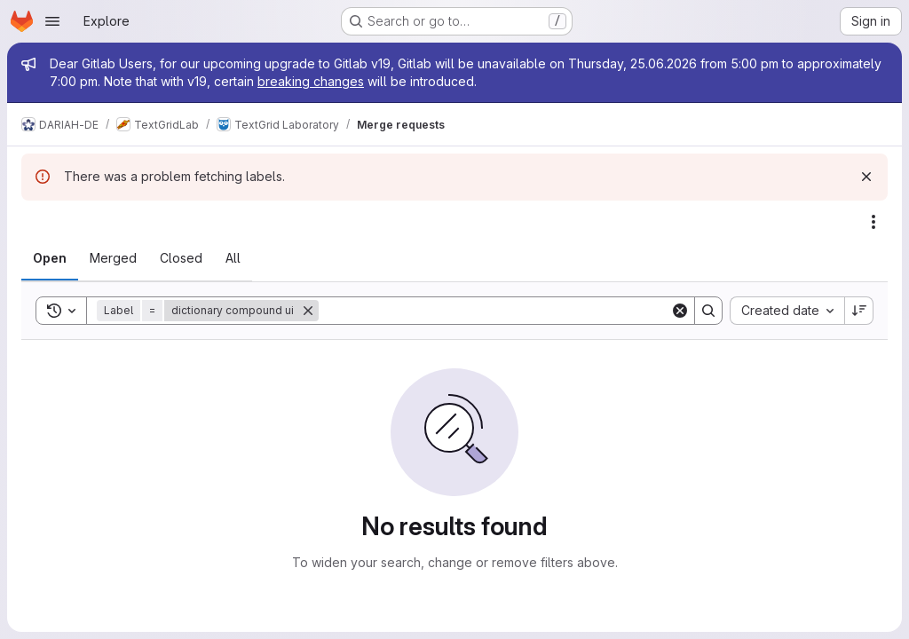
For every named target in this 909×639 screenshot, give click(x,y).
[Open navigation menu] (52, 21)
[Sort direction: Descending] (859, 310)
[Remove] (308, 310)
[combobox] (787, 310)
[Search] (494, 310)
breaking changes (310, 81)
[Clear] (680, 310)
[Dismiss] (866, 176)
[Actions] (873, 222)
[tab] (49, 258)
